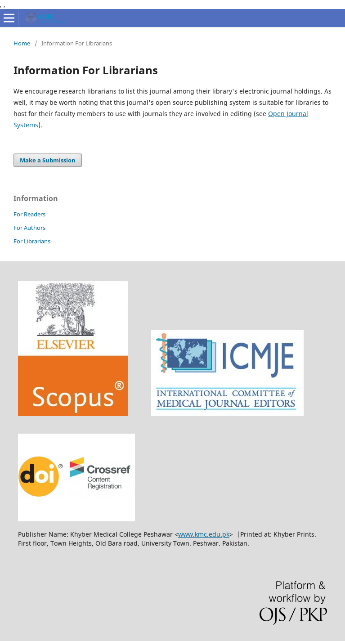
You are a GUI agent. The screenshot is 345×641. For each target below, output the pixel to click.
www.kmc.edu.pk (203, 534)
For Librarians (31, 241)
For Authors (29, 228)
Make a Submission (48, 160)
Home (21, 43)
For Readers (29, 214)
